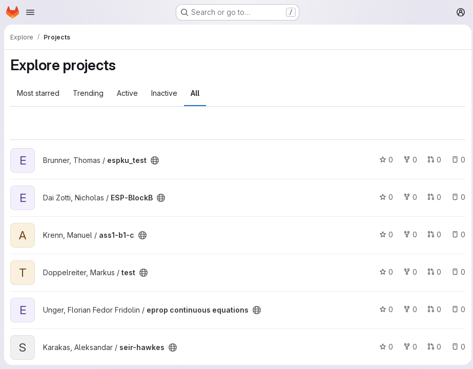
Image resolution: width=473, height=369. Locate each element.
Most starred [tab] (38, 93)
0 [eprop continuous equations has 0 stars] (383, 309)
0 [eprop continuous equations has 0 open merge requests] (432, 309)
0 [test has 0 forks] (408, 272)
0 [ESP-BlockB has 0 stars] (383, 197)
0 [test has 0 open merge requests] (432, 272)
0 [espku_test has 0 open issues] (456, 159)
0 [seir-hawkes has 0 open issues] (456, 346)
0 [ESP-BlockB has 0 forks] (408, 197)
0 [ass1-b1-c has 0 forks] (408, 234)
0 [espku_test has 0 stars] (383, 159)
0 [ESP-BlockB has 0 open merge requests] (432, 197)
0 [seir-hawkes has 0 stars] (383, 346)
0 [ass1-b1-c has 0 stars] (383, 234)
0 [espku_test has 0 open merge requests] (432, 159)
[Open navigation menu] (30, 12)
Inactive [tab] (164, 93)
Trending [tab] (88, 93)
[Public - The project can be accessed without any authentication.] (155, 160)
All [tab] (195, 93)
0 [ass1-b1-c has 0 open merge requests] (432, 234)
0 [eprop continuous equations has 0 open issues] (456, 309)
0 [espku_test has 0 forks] (408, 159)
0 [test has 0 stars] (383, 272)
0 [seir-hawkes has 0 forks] (408, 346)
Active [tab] (127, 93)
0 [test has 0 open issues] (456, 272)
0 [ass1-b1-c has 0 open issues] (456, 234)
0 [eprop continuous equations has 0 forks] (408, 309)
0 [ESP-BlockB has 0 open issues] (456, 197)
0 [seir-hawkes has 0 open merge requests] (432, 346)
